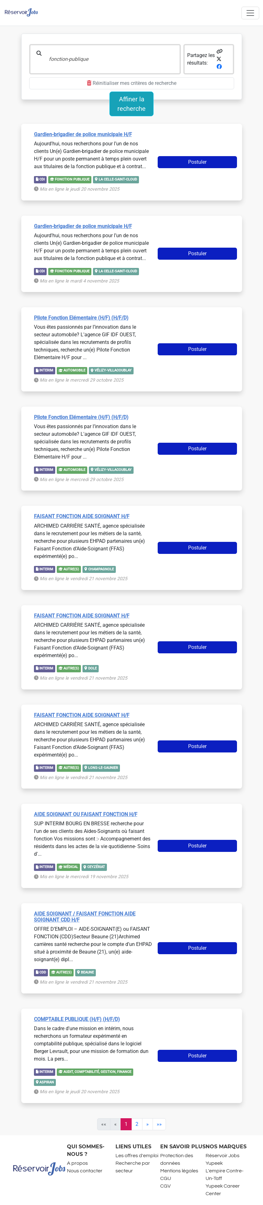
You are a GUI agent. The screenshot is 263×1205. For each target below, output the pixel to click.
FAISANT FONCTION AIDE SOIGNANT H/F (81, 516)
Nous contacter (84, 1170)
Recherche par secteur (132, 1167)
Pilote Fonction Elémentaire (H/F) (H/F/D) (81, 318)
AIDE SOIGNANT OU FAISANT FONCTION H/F (85, 814)
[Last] (159, 1124)
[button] (219, 51)
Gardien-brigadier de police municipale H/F (83, 134)
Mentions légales (179, 1170)
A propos (77, 1163)
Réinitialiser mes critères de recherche (131, 83)
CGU (165, 1178)
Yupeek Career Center (223, 1189)
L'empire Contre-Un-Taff (225, 1174)
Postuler (197, 162)
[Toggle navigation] (250, 13)
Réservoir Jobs (223, 1155)
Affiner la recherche (131, 103)
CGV (165, 1186)
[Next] (147, 1124)
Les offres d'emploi (136, 1155)
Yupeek (214, 1163)
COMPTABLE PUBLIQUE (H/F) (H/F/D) (77, 1019)
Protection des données (176, 1159)
